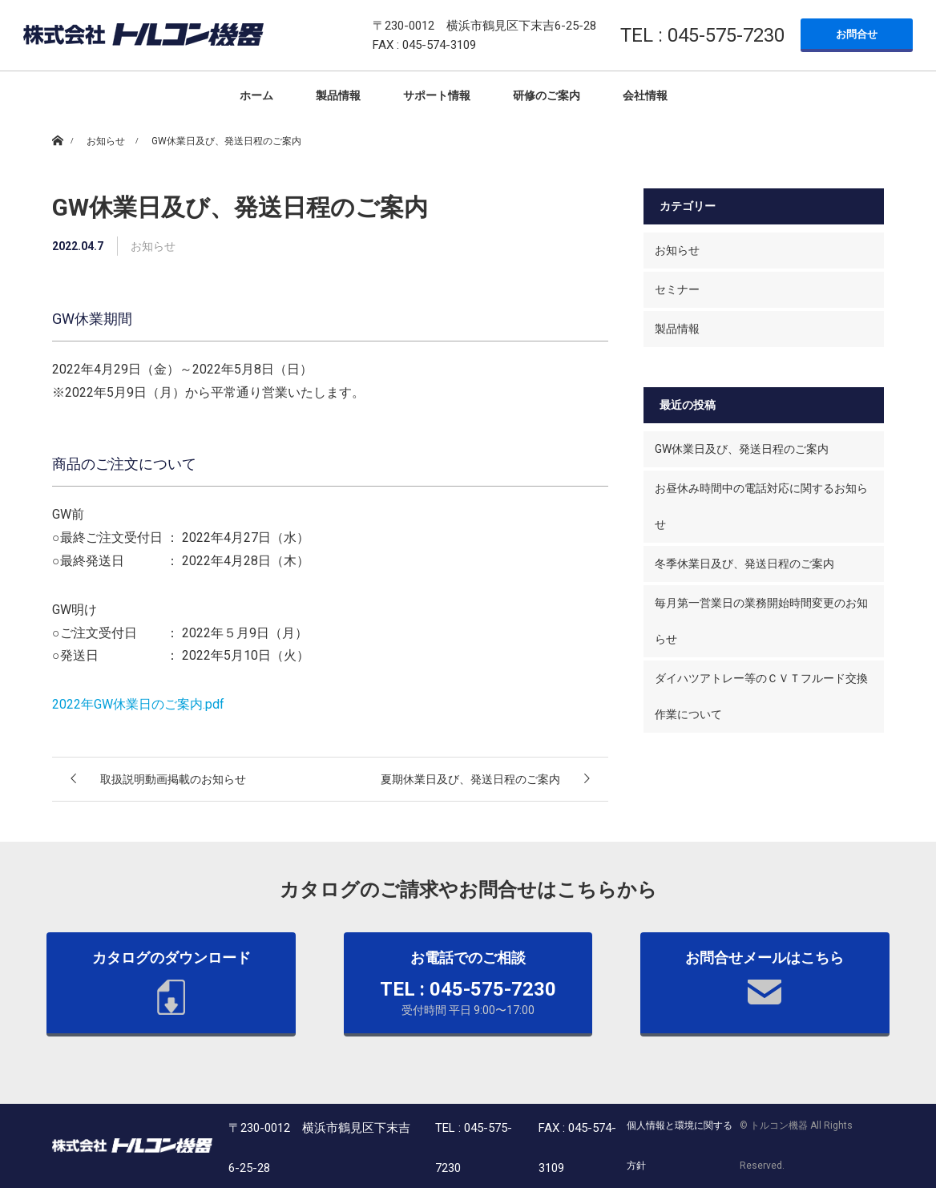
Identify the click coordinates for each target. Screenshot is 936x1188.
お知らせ (677, 250)
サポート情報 (436, 95)
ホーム (256, 95)
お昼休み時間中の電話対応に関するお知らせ (761, 506)
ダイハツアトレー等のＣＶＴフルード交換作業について (761, 696)
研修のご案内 (546, 95)
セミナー (677, 289)
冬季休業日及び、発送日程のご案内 (744, 563)
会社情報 (645, 95)
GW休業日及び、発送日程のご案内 (742, 448)
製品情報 (338, 95)
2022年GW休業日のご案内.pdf (138, 704)
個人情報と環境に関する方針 (679, 1145)
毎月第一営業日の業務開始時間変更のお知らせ (761, 620)
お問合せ (857, 34)
